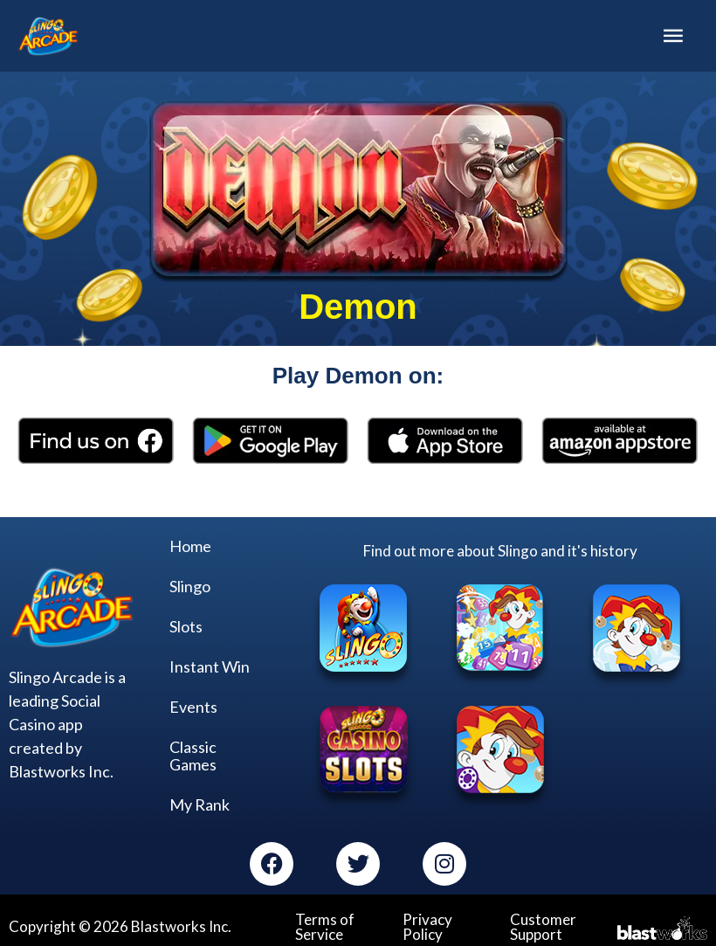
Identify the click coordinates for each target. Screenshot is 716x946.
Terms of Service (325, 923)
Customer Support (543, 923)
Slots (186, 622)
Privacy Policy (427, 923)
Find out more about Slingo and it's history (500, 547)
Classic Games (193, 752)
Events (193, 703)
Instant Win (209, 663)
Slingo (189, 582)
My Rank (199, 801)
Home (190, 542)
